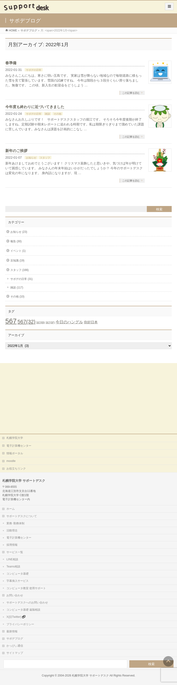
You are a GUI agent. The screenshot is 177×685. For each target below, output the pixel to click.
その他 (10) (17, 296)
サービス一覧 (14, 552)
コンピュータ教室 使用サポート (26, 588)
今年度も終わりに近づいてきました (34, 107)
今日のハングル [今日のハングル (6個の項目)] (69, 322)
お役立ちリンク (16, 468)
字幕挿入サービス (17, 580)
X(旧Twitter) (13, 616)
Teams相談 (13, 566)
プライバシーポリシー (20, 624)
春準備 (10, 63)
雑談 (47, 113)
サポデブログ (14, 638)
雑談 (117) (16, 287)
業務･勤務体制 (15, 523)
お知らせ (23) (18, 231)
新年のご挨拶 (16, 151)
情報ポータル (14, 453)
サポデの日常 (33, 70)
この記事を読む (131, 92)
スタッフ (45, 157)
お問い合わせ (14, 595)
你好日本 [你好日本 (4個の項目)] (91, 322)
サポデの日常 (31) (21, 279)
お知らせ (31, 157)
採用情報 (12, 544)
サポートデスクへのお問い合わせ (27, 602)
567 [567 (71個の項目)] (11, 321)
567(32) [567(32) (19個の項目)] (26, 321)
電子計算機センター (18, 445)
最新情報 (12, 631)
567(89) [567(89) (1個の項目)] (40, 322)
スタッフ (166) (19, 270)
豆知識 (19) (17, 260)
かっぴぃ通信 (14, 645)
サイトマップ (14, 653)
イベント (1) (18, 250)
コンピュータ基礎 (17, 573)
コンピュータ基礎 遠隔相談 (23, 609)
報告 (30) (16, 241)
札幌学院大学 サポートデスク (90, 675)
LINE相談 (12, 559)
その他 (57, 113)
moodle (10, 461)
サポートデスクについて (21, 516)
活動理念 (12, 530)
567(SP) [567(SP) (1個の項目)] (50, 322)
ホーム (10, 508)
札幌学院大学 (14, 437)
